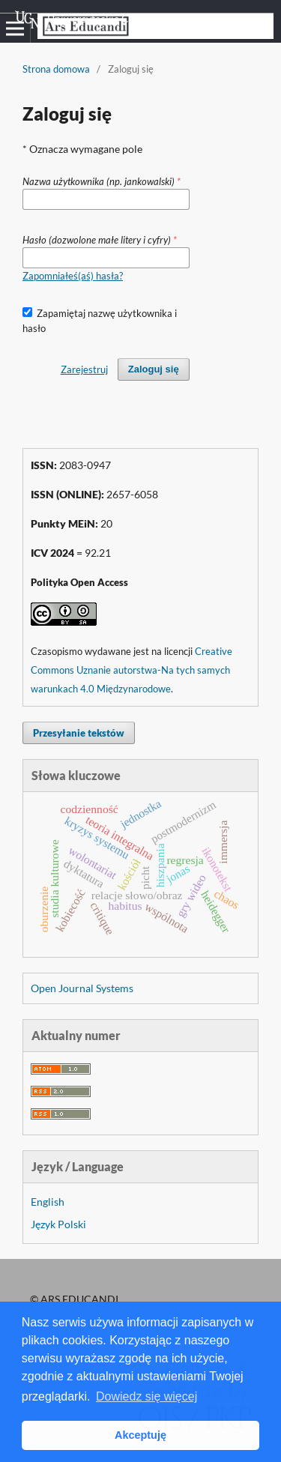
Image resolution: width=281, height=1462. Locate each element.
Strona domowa (56, 69)
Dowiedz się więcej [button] (146, 1396)
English (47, 1201)
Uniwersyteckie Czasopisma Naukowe (119, 19)
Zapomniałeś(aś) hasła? (72, 276)
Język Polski (58, 1224)
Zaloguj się (153, 369)
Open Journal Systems (82, 988)
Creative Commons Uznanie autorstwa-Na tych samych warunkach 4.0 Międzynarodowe (131, 670)
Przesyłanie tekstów (78, 733)
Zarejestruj (84, 369)
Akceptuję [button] (140, 1435)
